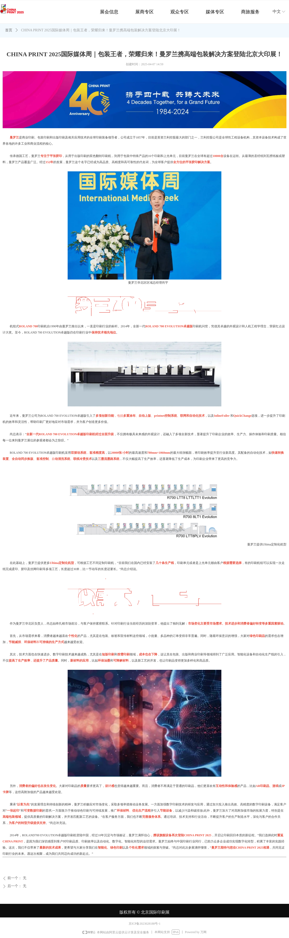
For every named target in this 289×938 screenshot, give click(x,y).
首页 (8, 30)
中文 (277, 11)
